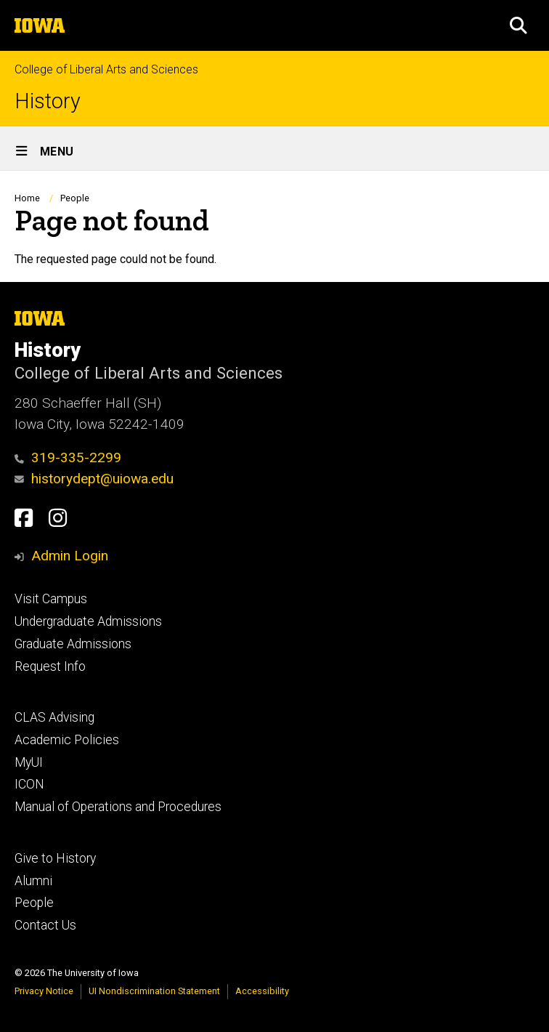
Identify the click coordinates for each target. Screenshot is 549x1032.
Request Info (50, 666)
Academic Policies (67, 740)
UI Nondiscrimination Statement (154, 990)
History (48, 101)
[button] (518, 25)
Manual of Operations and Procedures (118, 806)
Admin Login (69, 555)
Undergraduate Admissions (88, 621)
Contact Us (45, 925)
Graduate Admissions (73, 644)
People (74, 198)
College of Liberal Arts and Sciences (106, 69)
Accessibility (262, 990)
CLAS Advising (54, 717)
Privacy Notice (44, 990)
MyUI (29, 762)
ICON (29, 784)
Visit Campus (51, 599)
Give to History (55, 858)
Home (27, 198)
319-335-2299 (68, 457)
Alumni (33, 881)
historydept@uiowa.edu (94, 478)
